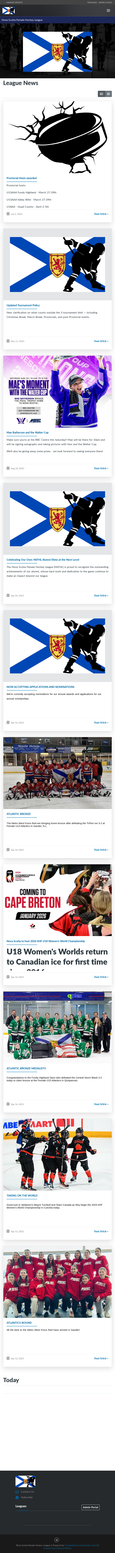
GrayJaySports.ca (73, 1545)
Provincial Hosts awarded (22, 178)
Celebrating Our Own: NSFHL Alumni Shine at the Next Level (43, 559)
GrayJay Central (90, 1545)
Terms (60, 1548)
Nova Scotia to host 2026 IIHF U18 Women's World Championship (46, 941)
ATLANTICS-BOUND (19, 1323)
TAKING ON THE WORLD (22, 1195)
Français (92, 2)
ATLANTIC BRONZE (19, 814)
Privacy (68, 1548)
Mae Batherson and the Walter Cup (28, 432)
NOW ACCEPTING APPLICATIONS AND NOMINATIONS (40, 687)
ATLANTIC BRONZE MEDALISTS (26, 1068)
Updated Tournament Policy (23, 305)
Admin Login (105, 2)
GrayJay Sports (13, 2)
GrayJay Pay (49, 1548)
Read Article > (101, 214)
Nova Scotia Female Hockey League (22, 20)
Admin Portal (90, 1507)
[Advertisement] (57, 1440)
